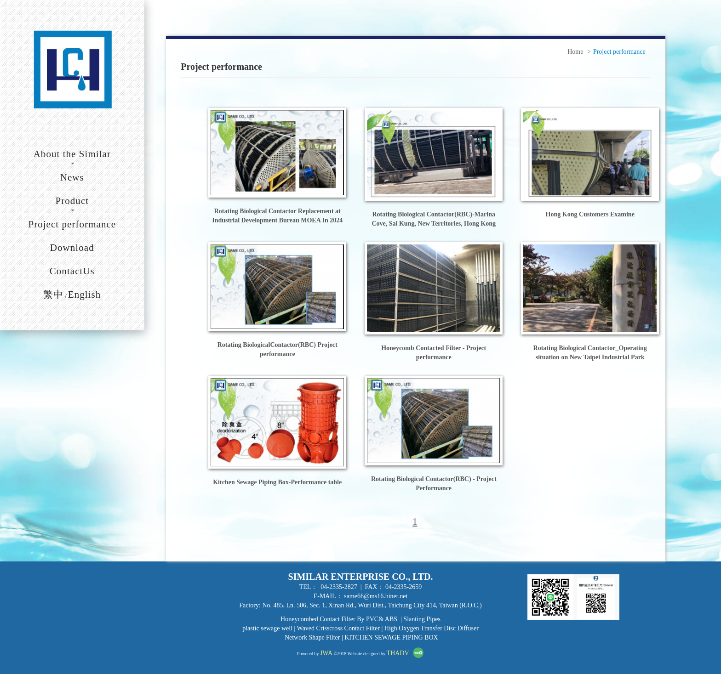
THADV (398, 653)
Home (575, 51)
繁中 (53, 294)
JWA (326, 653)
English (84, 294)
